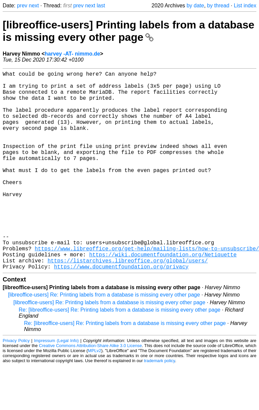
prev (22, 5)
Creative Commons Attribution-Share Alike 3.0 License (90, 389)
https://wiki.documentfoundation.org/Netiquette (163, 296)
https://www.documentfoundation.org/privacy (121, 310)
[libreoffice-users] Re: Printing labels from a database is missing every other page (104, 339)
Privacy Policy (16, 384)
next (34, 5)
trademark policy (159, 404)
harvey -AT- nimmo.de (72, 54)
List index (245, 5)
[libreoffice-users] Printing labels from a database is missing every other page (128, 31)
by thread (218, 5)
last (101, 5)
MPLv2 (94, 394)
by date (195, 5)
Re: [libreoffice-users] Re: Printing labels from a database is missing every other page (119, 354)
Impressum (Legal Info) (56, 384)
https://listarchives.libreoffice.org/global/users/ (127, 303)
